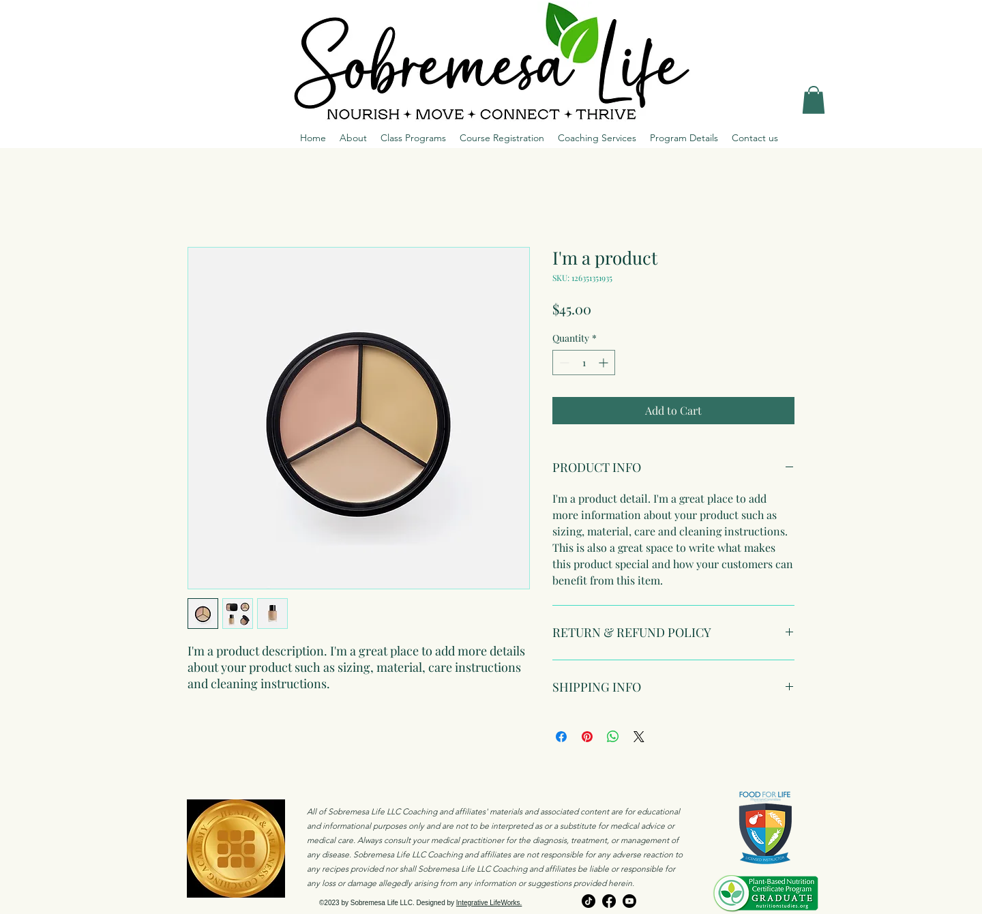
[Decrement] (562, 362)
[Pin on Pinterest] (587, 736)
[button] (813, 100)
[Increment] (604, 362)
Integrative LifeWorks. (489, 902)
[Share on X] (639, 736)
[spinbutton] (583, 362)
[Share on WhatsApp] (613, 736)
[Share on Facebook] (561, 736)
